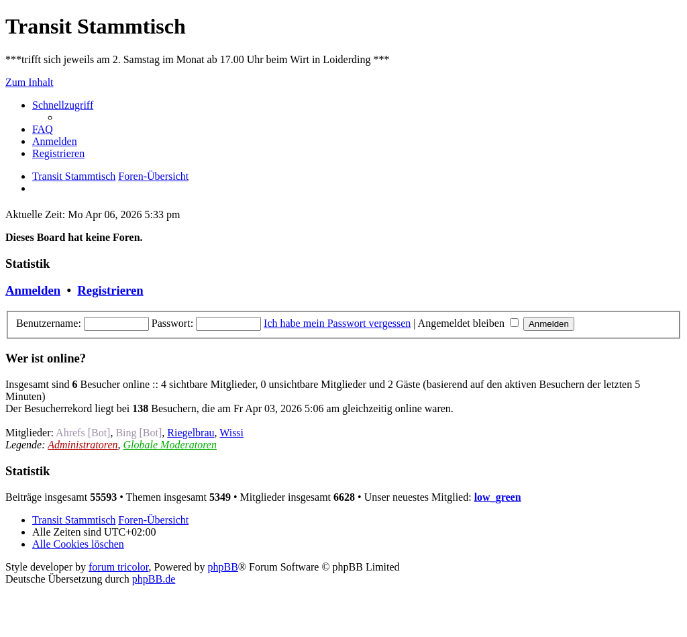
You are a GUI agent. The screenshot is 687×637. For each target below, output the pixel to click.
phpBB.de (153, 579)
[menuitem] (42, 129)
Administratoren (82, 444)
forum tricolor (119, 567)
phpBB (223, 567)
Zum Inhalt (29, 82)
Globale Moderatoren (170, 444)
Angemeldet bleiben (468, 323)
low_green (497, 497)
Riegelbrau (190, 432)
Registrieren (110, 290)
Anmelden (32, 290)
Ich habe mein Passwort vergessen (337, 323)
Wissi (231, 432)
